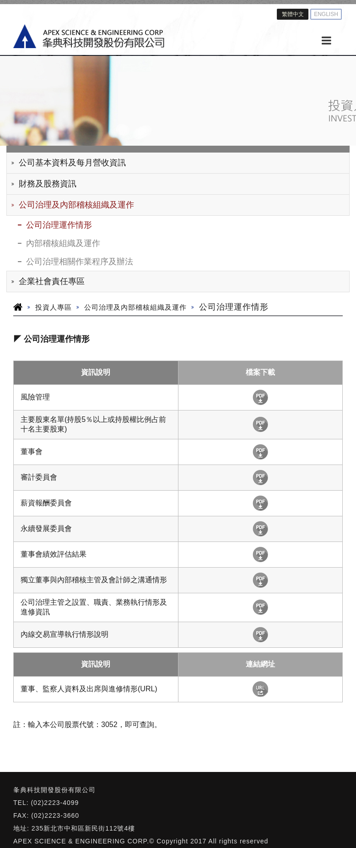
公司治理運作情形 (59, 225)
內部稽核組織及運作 (63, 243)
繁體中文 (293, 14)
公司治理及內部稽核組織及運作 (76, 204)
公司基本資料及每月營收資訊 (72, 162)
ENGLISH (326, 14)
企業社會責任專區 (52, 281)
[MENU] (326, 40)
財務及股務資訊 (47, 183)
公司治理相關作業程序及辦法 (79, 261)
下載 (260, 397)
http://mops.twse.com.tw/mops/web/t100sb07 (260, 689)
